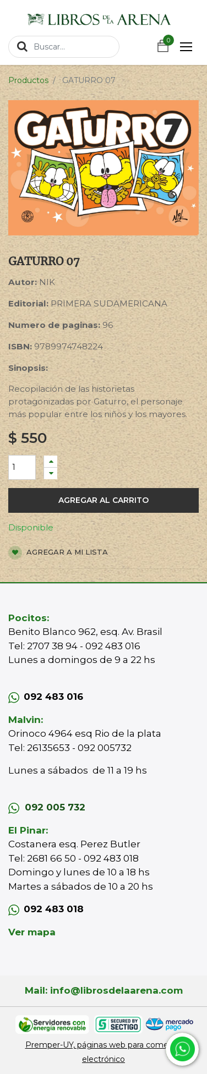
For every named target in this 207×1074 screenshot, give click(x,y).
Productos (28, 80)
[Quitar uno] (50, 473)
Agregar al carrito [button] (103, 500)
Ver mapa (32, 932)
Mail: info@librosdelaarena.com (104, 990)
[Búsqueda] (22, 46)
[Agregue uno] (50, 461)
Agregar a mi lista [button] (58, 553)
